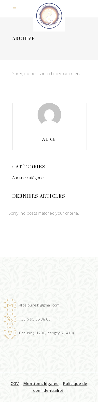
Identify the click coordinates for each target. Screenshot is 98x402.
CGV (15, 383)
